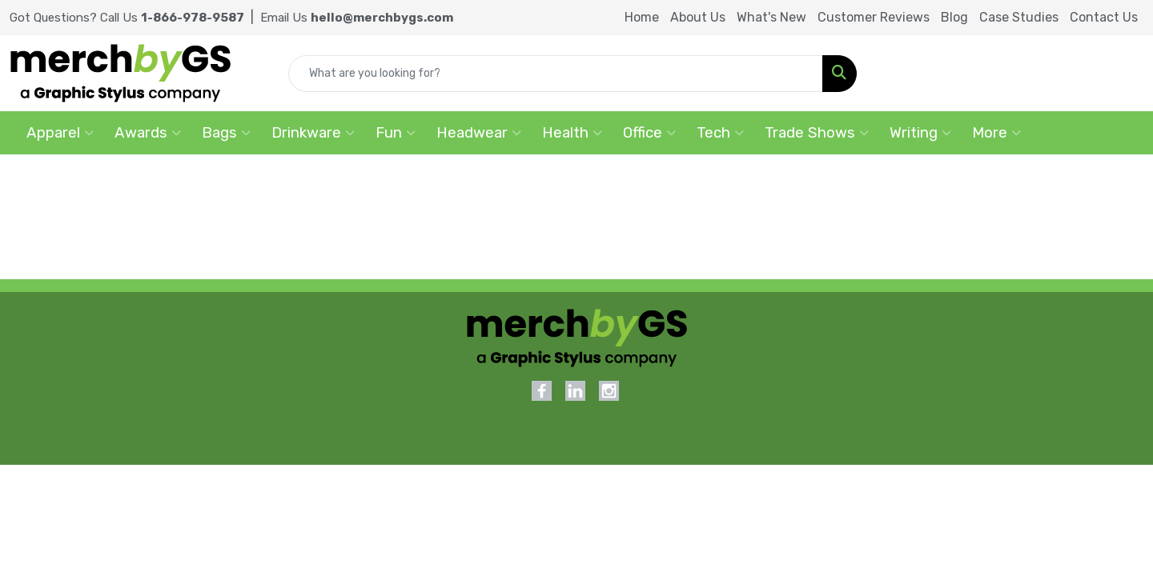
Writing (920, 132)
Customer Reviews (874, 17)
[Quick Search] (555, 73)
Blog (954, 17)
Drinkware (313, 132)
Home (642, 17)
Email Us (356, 17)
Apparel (60, 132)
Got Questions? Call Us (127, 17)
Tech (720, 132)
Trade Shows (817, 132)
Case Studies (1019, 17)
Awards (147, 132)
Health (572, 132)
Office (649, 132)
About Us (697, 17)
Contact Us (1104, 17)
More (996, 132)
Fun (396, 132)
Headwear (478, 132)
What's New (771, 17)
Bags (226, 132)
